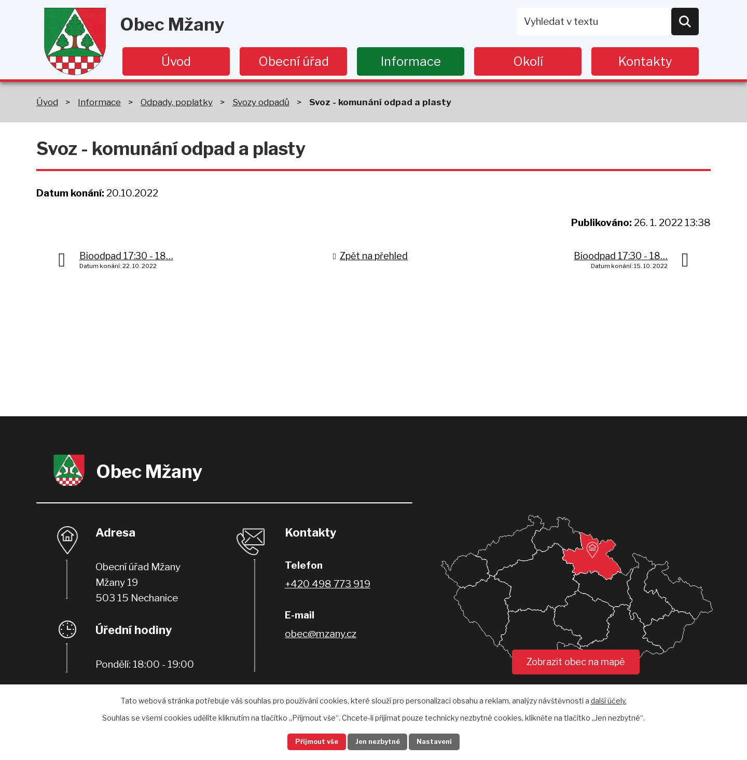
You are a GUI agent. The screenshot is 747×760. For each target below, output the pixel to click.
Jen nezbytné (378, 741)
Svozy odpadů (260, 101)
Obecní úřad (293, 61)
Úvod (176, 61)
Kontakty (645, 61)
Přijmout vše (306, 741)
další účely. (609, 698)
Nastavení (445, 741)
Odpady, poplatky (177, 101)
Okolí (528, 61)
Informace (411, 61)
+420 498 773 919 (327, 584)
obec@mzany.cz (320, 634)
